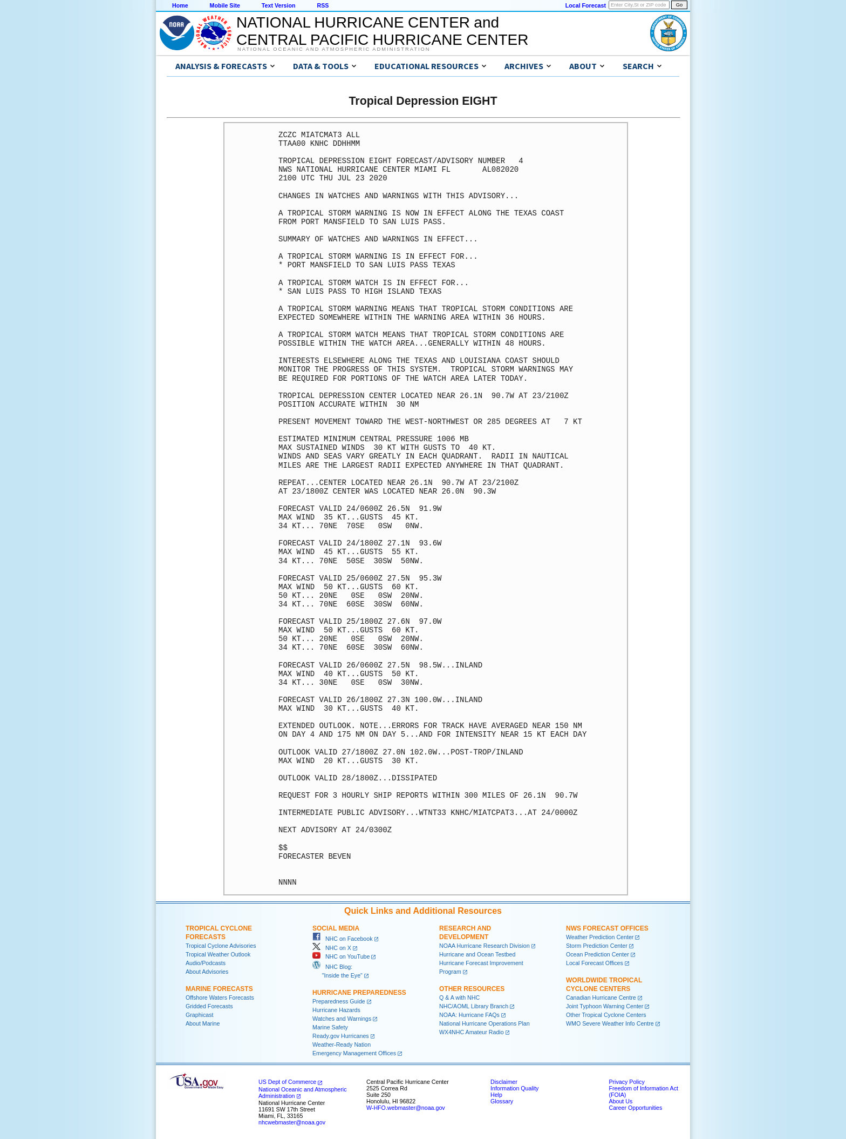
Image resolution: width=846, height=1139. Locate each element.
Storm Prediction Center (596, 945)
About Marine (203, 1023)
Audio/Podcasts (206, 963)
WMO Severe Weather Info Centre (610, 1023)
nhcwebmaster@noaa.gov (291, 1122)
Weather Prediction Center (599, 937)
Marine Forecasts (219, 989)
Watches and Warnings (341, 1018)
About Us (620, 1101)
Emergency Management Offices (354, 1053)
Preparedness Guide (338, 1001)
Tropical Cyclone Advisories (221, 945)
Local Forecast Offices (594, 963)
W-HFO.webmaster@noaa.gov (405, 1107)
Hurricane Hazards (336, 1010)
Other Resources (471, 989)
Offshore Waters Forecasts (220, 997)
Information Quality (514, 1088)
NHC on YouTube (341, 956)
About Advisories (207, 971)
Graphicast (200, 1015)
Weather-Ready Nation (341, 1044)
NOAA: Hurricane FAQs (469, 1015)
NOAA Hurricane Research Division (484, 945)
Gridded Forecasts (209, 1006)
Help (496, 1094)
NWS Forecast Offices (607, 928)
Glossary (501, 1101)
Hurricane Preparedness (359, 992)
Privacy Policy (626, 1082)
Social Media (335, 928)
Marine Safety (330, 1027)
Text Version (279, 5)
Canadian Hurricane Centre (601, 997)
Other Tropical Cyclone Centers (606, 1015)
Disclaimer (503, 1082)
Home (180, 5)
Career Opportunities (635, 1107)
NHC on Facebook (342, 938)
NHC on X (331, 948)
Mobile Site (225, 5)
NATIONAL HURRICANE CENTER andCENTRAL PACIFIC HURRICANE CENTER (382, 31)
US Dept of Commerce (287, 1082)
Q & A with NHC (459, 997)
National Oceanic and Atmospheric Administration (333, 49)
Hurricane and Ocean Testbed (477, 954)
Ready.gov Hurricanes (340, 1036)
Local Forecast (585, 5)
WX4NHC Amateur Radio (471, 1032)
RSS (323, 5)
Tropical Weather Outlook (218, 954)
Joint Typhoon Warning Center (604, 1006)
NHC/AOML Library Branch (473, 1006)
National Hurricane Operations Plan (484, 1023)
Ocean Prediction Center (597, 954)
